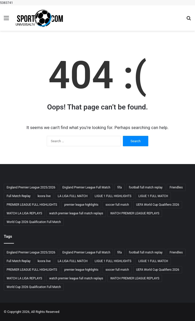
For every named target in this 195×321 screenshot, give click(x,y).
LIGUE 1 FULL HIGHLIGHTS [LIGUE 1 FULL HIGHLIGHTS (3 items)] (113, 196)
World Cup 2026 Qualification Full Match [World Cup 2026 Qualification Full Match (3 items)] (34, 222)
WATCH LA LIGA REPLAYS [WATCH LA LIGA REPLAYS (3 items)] (24, 213)
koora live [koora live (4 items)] (44, 196)
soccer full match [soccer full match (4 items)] (117, 204)
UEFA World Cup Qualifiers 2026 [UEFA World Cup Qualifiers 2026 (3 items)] (157, 204)
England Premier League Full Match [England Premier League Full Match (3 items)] (86, 187)
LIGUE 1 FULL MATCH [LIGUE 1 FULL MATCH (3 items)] (153, 196)
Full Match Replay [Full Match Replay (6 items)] (18, 196)
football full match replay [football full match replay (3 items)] (145, 187)
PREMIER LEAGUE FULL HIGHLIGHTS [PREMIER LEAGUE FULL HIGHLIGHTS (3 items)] (32, 204)
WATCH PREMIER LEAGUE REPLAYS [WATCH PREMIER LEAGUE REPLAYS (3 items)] (134, 213)
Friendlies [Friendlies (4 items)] (176, 187)
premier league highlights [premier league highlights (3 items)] (81, 204)
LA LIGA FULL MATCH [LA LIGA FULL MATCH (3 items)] (72, 196)
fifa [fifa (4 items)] (119, 187)
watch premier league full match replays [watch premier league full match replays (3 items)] (76, 213)
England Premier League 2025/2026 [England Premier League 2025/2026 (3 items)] (31, 187)
